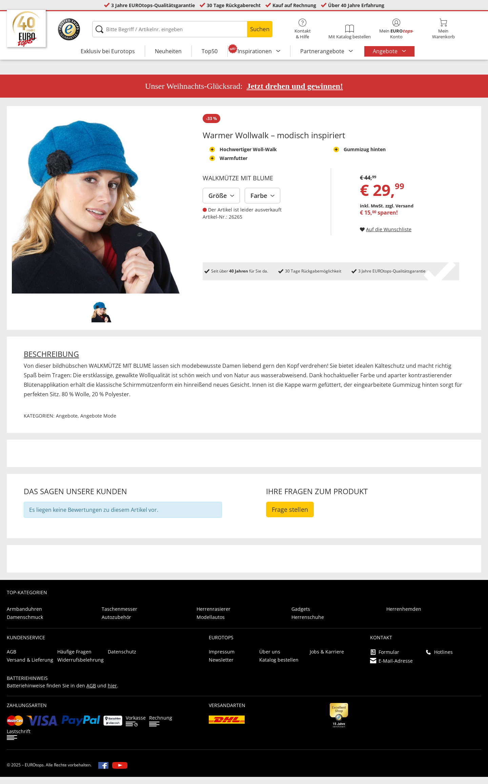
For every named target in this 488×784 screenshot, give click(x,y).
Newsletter (221, 667)
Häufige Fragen (74, 659)
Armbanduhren (24, 616)
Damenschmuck (25, 624)
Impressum (222, 659)
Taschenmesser (119, 616)
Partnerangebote (323, 51)
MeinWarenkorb (443, 29)
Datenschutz (122, 659)
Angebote (386, 51)
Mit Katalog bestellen (349, 32)
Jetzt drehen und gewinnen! (295, 93)
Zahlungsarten (27, 712)
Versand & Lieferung (30, 667)
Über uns (269, 659)
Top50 (210, 51)
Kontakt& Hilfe (302, 29)
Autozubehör (116, 624)
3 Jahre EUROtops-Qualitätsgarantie (153, 5)
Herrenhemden (403, 616)
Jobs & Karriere (327, 659)
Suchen (259, 29)
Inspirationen (255, 51)
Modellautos (211, 624)
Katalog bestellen (279, 667)
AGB (11, 659)
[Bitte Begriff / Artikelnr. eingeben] (182, 29)
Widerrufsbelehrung (80, 667)
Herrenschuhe (307, 624)
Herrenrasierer (213, 616)
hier (112, 692)
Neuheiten (168, 51)
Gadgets (300, 616)
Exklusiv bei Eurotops (108, 51)
